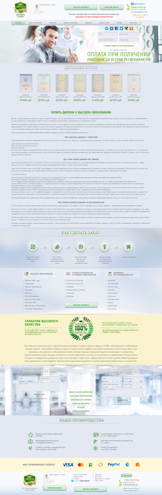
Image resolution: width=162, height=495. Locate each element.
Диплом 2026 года (32, 280)
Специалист (29, 284)
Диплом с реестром (33, 299)
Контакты (133, 23)
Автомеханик (113, 284)
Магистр (28, 293)
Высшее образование (33, 287)
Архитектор (112, 293)
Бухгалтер (112, 309)
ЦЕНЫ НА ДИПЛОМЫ (81, 403)
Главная (18, 23)
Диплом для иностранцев (35, 306)
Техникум (70, 293)
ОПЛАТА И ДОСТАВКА (81, 411)
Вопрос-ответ (104, 23)
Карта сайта (99, 481)
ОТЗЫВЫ (81, 407)
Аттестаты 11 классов (74, 280)
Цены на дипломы (35, 23)
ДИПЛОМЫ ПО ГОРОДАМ (81, 400)
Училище (70, 287)
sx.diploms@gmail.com (139, 12)
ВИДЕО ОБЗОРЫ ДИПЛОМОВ (81, 392)
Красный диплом (32, 296)
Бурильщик (112, 306)
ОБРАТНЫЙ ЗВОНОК (111, 7)
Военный (111, 280)
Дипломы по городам (102, 479)
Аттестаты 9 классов (74, 284)
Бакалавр (28, 290)
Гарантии (88, 23)
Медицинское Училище (75, 290)
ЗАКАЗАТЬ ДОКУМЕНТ (81, 7)
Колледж (70, 296)
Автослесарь (113, 287)
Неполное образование (34, 309)
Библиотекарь (113, 299)
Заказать (52, 23)
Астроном (112, 296)
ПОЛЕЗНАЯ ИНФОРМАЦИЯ (81, 396)
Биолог (111, 302)
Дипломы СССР (30, 302)
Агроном (111, 290)
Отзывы (119, 23)
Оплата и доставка (71, 23)
